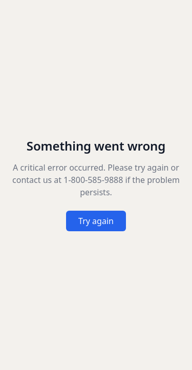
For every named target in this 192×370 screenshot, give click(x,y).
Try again (96, 221)
